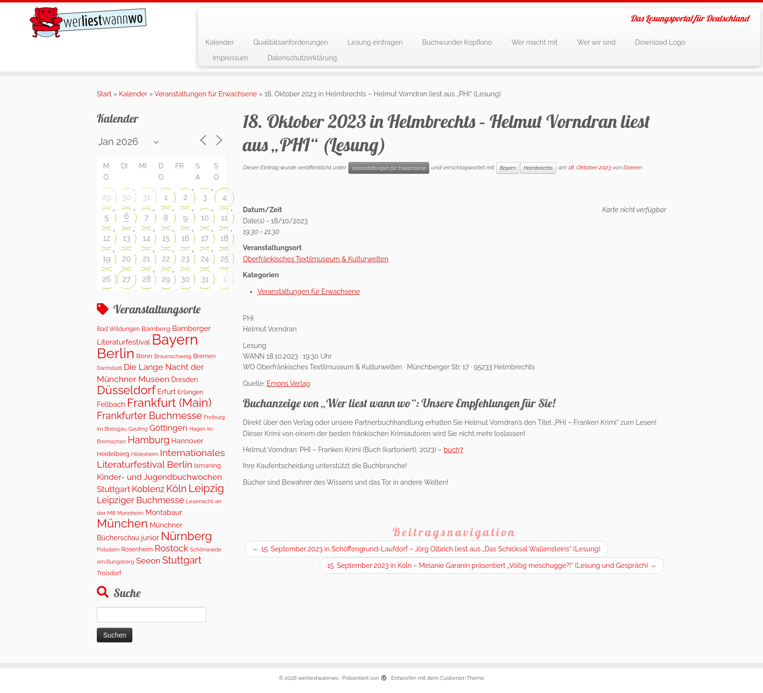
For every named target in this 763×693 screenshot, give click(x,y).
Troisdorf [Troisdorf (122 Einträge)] (109, 573)
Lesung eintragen (374, 42)
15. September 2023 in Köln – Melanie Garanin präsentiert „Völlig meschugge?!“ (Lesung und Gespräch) (491, 565)
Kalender (219, 42)
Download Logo (660, 42)
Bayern (508, 168)
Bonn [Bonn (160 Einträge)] (144, 356)
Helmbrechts (538, 168)
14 (146, 238)
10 (205, 217)
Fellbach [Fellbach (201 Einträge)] (111, 404)
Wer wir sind (596, 42)
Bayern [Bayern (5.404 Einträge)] (175, 339)
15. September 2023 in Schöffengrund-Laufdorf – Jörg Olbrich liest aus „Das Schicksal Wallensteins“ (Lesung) (426, 549)
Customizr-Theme (462, 678)
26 (106, 279)
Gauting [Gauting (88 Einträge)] (138, 429)
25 (224, 258)
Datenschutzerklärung (302, 58)
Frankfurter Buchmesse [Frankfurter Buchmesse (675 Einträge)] (149, 415)
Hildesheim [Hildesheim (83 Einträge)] (144, 454)
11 (224, 217)
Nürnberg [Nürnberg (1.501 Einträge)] (186, 536)
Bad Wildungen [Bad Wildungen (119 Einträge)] (118, 328)
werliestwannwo (318, 678)
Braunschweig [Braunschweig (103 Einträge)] (173, 356)
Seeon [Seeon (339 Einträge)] (148, 560)
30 (126, 197)
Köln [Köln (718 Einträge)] (176, 488)
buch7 (453, 450)
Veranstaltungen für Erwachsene (206, 94)
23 (186, 258)
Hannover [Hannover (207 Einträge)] (187, 441)
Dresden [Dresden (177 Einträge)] (184, 379)
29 (106, 197)
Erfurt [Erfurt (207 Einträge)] (166, 391)
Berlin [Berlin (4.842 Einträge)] (115, 353)
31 (146, 197)
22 (166, 258)
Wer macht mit (534, 42)
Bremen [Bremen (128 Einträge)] (204, 356)
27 (127, 279)
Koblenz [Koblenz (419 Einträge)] (148, 489)
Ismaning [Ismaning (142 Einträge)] (207, 465)
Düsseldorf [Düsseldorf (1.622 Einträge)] (126, 390)
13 (126, 238)
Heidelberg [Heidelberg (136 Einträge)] (113, 453)
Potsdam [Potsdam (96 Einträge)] (108, 549)
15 (166, 238)
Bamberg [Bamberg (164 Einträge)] (156, 328)
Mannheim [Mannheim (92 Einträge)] (130, 513)
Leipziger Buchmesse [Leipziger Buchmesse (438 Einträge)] (140, 500)
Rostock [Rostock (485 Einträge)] (171, 548)
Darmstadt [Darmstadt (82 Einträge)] (109, 368)
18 (224, 238)
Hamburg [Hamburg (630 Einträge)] (148, 440)
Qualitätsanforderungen (291, 42)
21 (146, 258)
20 (126, 258)
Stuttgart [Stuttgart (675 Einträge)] (181, 560)
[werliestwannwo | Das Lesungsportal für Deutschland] (88, 22)
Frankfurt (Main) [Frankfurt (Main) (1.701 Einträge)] (169, 403)
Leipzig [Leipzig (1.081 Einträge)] (206, 488)
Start (104, 94)
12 (106, 238)
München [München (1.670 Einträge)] (122, 523)
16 (186, 238)
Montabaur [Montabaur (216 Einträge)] (163, 512)
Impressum (230, 58)
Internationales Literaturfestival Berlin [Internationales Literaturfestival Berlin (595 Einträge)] (161, 458)
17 (204, 238)
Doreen (632, 167)
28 (146, 279)
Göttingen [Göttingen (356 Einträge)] (168, 428)
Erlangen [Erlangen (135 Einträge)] (190, 392)
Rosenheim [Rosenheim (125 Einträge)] (137, 549)
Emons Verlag (288, 383)
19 (106, 258)
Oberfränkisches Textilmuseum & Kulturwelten (315, 259)
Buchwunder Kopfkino (457, 42)
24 (204, 258)
